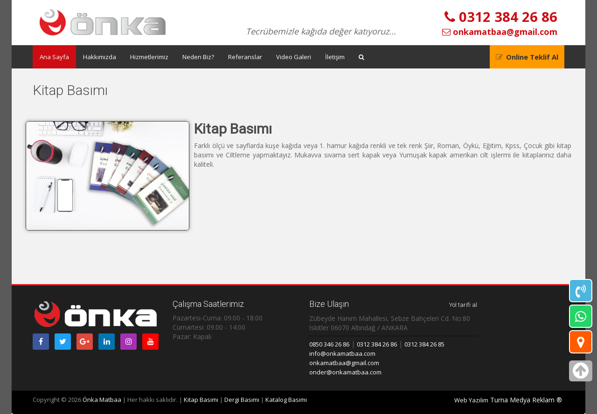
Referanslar (245, 57)
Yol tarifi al (463, 304)
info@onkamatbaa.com (342, 353)
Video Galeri (293, 57)
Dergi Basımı (241, 399)
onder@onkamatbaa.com (345, 372)
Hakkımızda (99, 57)
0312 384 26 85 (424, 344)
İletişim (335, 57)
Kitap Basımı (201, 399)
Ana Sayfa (54, 57)
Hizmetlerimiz (149, 57)
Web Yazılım (471, 400)
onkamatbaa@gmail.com (499, 31)
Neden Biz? (198, 57)
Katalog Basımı (286, 399)
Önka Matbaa (102, 399)
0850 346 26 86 (329, 344)
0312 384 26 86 (500, 16)
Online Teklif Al (532, 56)
